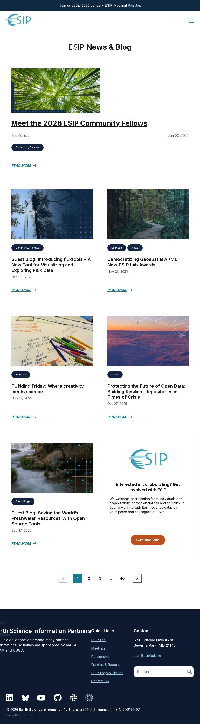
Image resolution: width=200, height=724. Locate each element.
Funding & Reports (105, 664)
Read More (21, 165)
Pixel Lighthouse (25, 715)
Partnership (100, 656)
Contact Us (100, 681)
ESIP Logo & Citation (107, 673)
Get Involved (148, 540)
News (134, 247)
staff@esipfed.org (147, 655)
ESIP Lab (116, 247)
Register (134, 5)
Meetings (98, 648)
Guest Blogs (22, 501)
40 (122, 578)
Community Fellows (27, 147)
